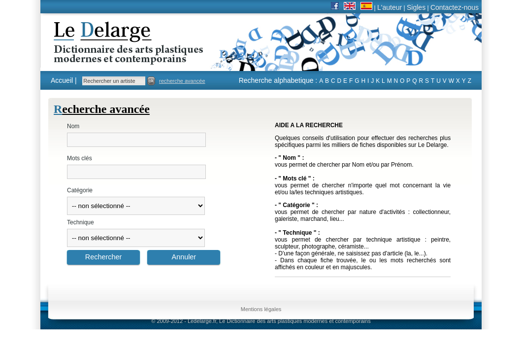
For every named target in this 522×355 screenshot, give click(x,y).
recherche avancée (182, 81)
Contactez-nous (454, 7)
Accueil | (64, 80)
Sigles (416, 7)
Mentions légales (261, 309)
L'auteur (389, 7)
